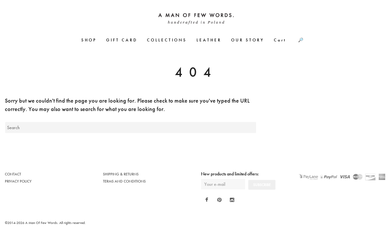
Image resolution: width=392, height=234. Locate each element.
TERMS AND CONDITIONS (124, 181)
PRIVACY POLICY (18, 181)
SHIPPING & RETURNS (121, 174)
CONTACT (13, 174)
